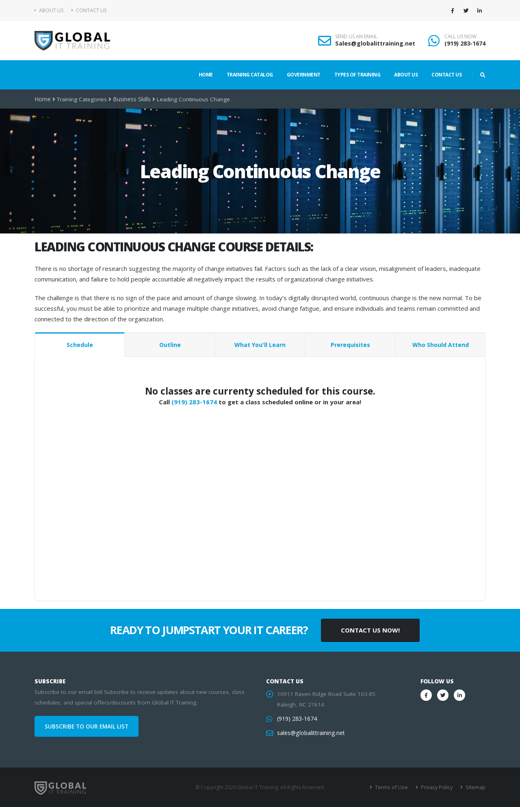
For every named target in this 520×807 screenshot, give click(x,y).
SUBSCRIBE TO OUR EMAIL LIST (86, 726)
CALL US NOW (460, 36)
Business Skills (131, 99)
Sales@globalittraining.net (375, 43)
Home (206, 74)
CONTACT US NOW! (370, 630)
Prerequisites (350, 345)
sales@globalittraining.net (310, 733)
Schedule (80, 345)
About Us (49, 10)
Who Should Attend (440, 345)
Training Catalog (250, 74)
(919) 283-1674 (464, 43)
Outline (170, 345)
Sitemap (475, 787)
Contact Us (88, 10)
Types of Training (357, 74)
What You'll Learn (260, 345)
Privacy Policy (438, 787)
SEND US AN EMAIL (356, 36)
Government (304, 74)
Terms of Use (394, 787)
